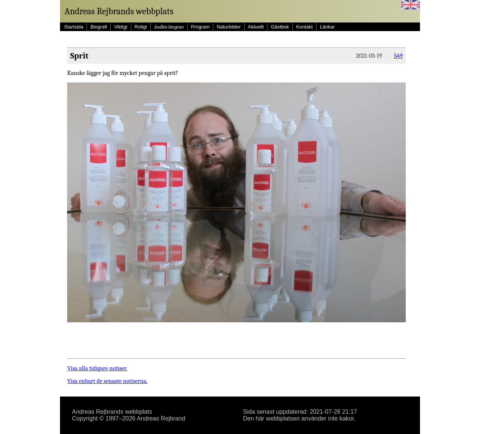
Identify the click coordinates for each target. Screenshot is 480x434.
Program (200, 27)
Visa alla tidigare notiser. (97, 368)
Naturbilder (229, 27)
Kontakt (304, 27)
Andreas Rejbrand (161, 418)
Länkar (327, 27)
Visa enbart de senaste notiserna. (107, 381)
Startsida (73, 27)
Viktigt (120, 27)
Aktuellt (256, 27)
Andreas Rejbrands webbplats (118, 11)
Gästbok (280, 27)
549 (398, 55)
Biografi (98, 27)
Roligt (141, 27)
